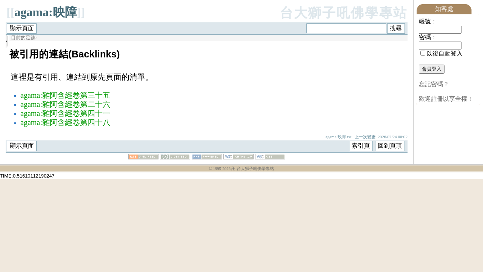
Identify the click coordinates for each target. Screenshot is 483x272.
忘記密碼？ (434, 84)
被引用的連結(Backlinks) (64, 54)
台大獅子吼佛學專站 (344, 13)
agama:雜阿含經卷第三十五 (65, 95)
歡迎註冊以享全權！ (446, 99)
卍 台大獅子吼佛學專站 (252, 169)
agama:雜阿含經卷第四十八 (65, 122)
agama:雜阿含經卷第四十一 (65, 113)
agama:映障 (45, 12)
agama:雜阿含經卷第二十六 (65, 104)
